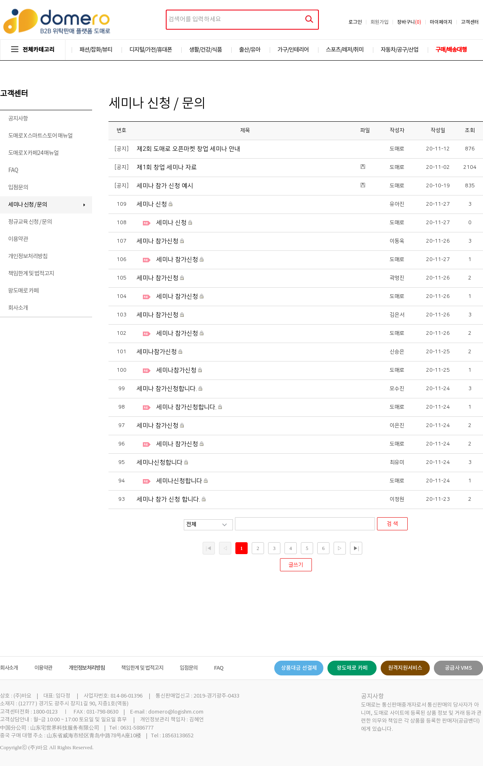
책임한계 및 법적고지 (31, 273)
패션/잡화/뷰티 (95, 49)
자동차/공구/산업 (399, 49)
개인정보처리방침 (27, 256)
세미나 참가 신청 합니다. (169, 499)
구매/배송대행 (451, 49)
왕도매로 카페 (23, 291)
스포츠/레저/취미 (344, 49)
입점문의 (18, 187)
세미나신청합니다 (160, 462)
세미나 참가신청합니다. (168, 388)
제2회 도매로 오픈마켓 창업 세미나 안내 (188, 148)
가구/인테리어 (293, 49)
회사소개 (18, 308)
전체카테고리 (32, 49)
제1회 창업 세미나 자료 (167, 167)
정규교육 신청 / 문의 (30, 222)
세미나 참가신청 (158, 241)
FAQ (13, 170)
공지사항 (18, 119)
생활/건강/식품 (205, 49)
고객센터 (470, 22)
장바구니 (409, 22)
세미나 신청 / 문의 (27, 205)
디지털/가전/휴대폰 (150, 49)
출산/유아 (249, 49)
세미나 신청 (153, 204)
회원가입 (379, 22)
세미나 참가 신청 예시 (165, 185)
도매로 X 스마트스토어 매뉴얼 (40, 136)
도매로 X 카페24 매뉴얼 (33, 153)
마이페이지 (441, 22)
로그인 (355, 22)
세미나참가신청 (157, 351)
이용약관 (18, 239)
